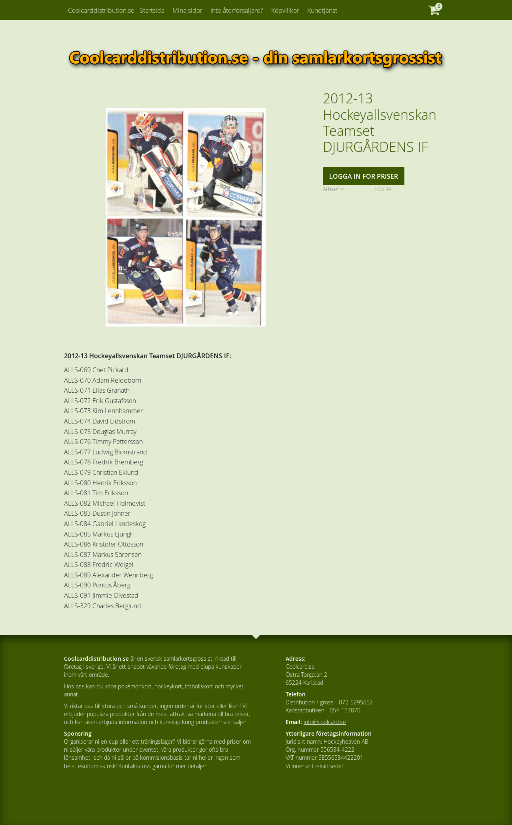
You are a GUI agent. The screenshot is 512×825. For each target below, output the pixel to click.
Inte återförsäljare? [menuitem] (236, 10)
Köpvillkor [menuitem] (285, 10)
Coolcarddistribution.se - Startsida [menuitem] (116, 10)
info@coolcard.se (325, 722)
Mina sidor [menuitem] (187, 10)
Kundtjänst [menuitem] (322, 10)
